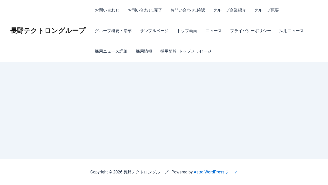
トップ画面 (187, 30)
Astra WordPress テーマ (216, 172)
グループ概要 (266, 10)
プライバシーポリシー (250, 30)
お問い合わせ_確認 (187, 10)
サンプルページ (154, 30)
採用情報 (144, 51)
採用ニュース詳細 (111, 51)
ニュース (214, 30)
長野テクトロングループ (48, 30)
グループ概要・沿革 (113, 30)
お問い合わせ (107, 10)
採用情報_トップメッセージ (185, 51)
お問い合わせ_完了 (145, 10)
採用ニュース (291, 30)
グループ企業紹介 (229, 10)
